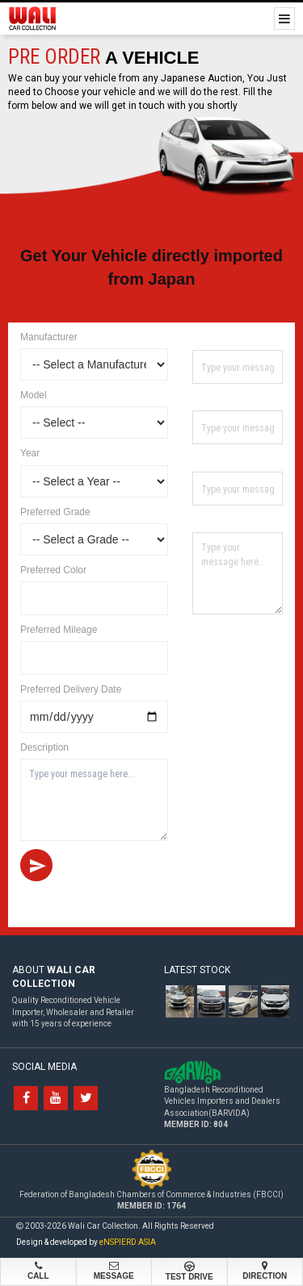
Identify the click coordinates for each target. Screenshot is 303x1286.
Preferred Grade (55, 512)
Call (38, 1270)
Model (33, 395)
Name (206, 337)
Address (211, 520)
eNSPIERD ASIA (127, 1242)
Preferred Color (53, 570)
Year (30, 453)
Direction (265, 1270)
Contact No (218, 399)
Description (44, 747)
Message (114, 1270)
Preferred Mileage (58, 629)
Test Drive (189, 1271)
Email (205, 459)
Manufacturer (49, 337)
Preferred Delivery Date (70, 689)
